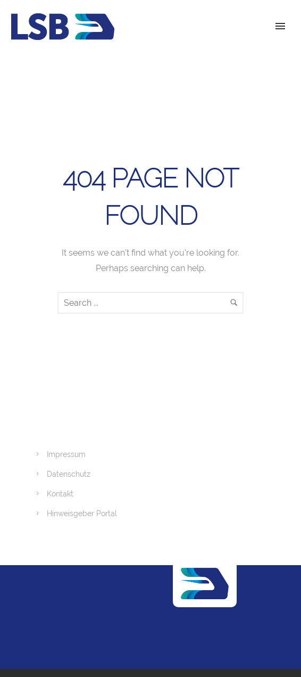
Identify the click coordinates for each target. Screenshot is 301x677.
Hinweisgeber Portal (82, 513)
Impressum (66, 454)
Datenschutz (68, 474)
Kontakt (60, 494)
